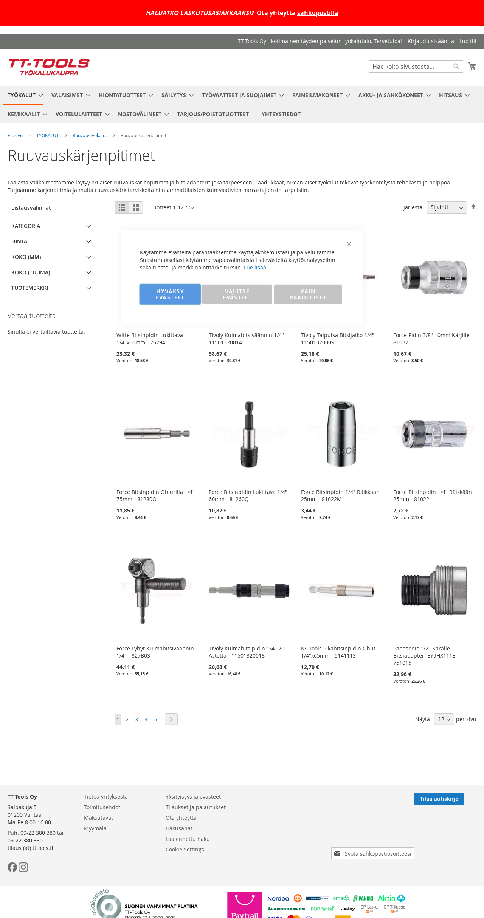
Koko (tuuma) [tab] (30, 272)
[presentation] (374, 832)
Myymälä (95, 828)
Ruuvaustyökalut (90, 135)
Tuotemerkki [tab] (29, 287)
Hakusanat (179, 828)
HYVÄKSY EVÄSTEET (170, 293)
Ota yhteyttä (181, 817)
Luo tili (467, 41)
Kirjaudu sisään (427, 41)
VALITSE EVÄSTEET (237, 293)
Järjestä (412, 207)
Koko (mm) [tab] (26, 256)
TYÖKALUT (47, 135)
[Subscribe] (451, 799)
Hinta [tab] (19, 241)
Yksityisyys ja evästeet (193, 796)
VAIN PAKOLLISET (308, 293)
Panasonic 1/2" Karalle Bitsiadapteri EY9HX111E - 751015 (426, 655)
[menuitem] (23, 95)
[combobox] (416, 66)
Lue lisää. (256, 267)
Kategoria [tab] (25, 225)
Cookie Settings (185, 849)
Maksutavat (98, 817)
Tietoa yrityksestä (106, 796)
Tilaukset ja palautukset (196, 807)
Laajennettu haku (188, 838)
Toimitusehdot (102, 807)
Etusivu (15, 135)
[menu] (242, 104)
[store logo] (49, 67)
